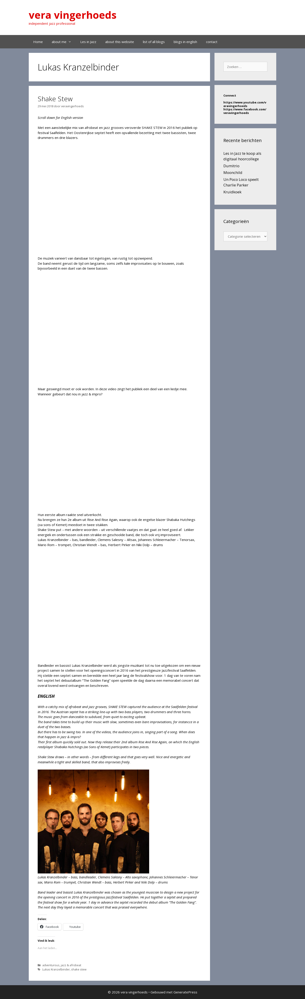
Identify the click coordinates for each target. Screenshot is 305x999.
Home (38, 41)
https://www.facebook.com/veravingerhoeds (244, 111)
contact (211, 41)
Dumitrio (231, 165)
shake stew (79, 969)
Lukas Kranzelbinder (56, 969)
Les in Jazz (88, 41)
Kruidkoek (232, 191)
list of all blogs (154, 41)
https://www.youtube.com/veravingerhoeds (244, 104)
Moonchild (232, 172)
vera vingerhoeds (73, 15)
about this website (119, 41)
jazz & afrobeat (71, 965)
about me (64, 41)
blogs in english (185, 41)
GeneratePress (185, 992)
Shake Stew (55, 98)
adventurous (51, 965)
